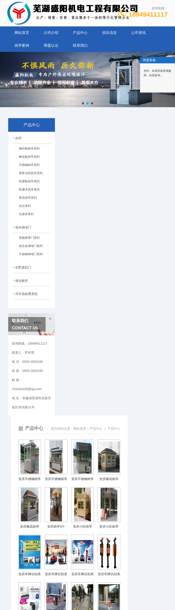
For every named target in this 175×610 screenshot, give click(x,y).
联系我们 (80, 45)
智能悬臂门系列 (27, 239)
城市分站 (12, 598)
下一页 (141, 530)
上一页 (77, 530)
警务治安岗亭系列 (28, 174)
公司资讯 (138, 33)
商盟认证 (51, 45)
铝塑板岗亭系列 (27, 182)
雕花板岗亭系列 (27, 158)
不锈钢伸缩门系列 (28, 255)
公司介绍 (51, 33)
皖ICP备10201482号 (119, 571)
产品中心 (80, 33)
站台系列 (23, 207)
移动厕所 (21, 280)
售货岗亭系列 (26, 199)
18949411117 (148, 14)
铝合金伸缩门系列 (28, 247)
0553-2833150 (59, 563)
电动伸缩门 (23, 227)
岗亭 (18, 138)
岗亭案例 (22, 45)
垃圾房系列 (24, 215)
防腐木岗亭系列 (27, 191)
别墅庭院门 (23, 267)
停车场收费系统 (26, 293)
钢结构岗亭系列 (27, 150)
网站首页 (22, 33)
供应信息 (109, 33)
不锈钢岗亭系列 (27, 166)
